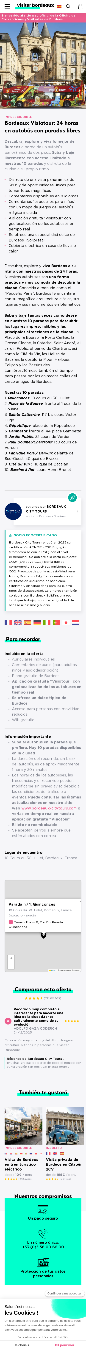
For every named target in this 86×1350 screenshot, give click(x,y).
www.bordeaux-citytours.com (49, 808)
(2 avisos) (65, 1179)
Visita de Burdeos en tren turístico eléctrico (21, 1164)
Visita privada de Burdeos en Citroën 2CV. (64, 1164)
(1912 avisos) (25, 1179)
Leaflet (52, 970)
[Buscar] (67, 6)
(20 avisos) (52, 998)
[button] (34, 103)
